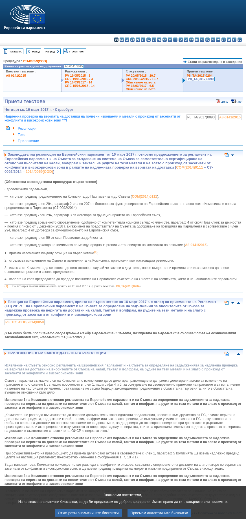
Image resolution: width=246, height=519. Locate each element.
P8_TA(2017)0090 (201, 79)
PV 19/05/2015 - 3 (77, 75)
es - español (122, 39)
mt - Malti (197, 39)
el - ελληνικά (148, 39)
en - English (154, 39)
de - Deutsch (138, 39)
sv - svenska (240, 39)
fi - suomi (234, 39)
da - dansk (132, 39)
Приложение (28, 141)
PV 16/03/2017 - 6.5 (140, 85)
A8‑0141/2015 (196, 245)
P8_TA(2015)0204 (199, 75)
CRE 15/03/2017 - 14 (80, 85)
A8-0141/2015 (16, 75)
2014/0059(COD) (35, 61)
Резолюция (27, 128)
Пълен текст (77, 51)
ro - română (218, 39)
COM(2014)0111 (189, 167)
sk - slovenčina (223, 39)
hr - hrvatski (170, 39)
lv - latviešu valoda (181, 39)
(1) (6, 286)
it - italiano (175, 39)
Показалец (15, 51)
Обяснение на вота (140, 82)
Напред (50, 51)
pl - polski (207, 39)
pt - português (213, 39)
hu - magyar (191, 39)
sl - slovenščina (229, 39)
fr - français (159, 39)
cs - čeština (127, 39)
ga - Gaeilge (164, 39)
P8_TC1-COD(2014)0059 (24, 322)
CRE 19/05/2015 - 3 (79, 79)
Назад (36, 51)
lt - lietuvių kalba (186, 39)
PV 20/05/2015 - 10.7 (141, 75)
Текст (22, 134)
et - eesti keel (143, 39)
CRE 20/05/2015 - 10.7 (142, 79)
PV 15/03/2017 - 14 (78, 82)
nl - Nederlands (202, 39)
